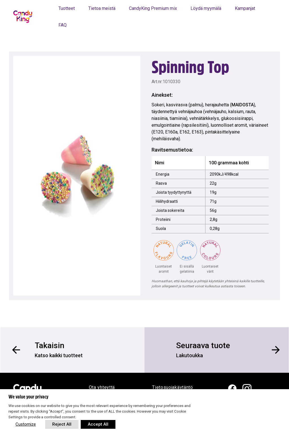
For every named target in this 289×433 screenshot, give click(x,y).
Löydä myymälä (206, 8)
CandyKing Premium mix (153, 8)
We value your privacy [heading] (28, 396)
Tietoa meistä (101, 8)
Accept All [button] (98, 424)
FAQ (62, 25)
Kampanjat (245, 8)
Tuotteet (66, 8)
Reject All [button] (61, 424)
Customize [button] (26, 424)
